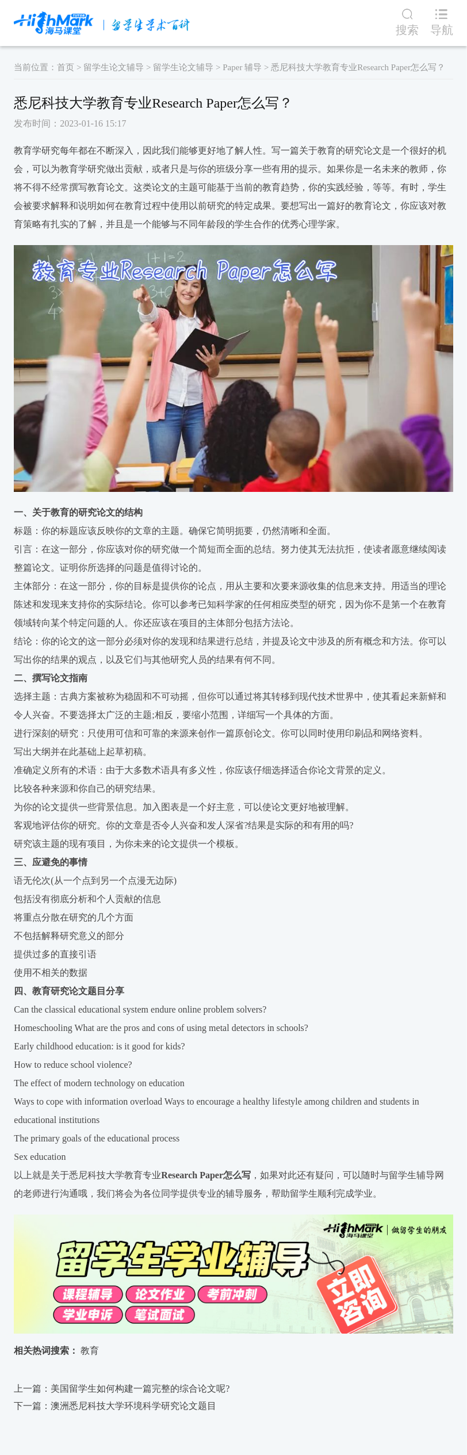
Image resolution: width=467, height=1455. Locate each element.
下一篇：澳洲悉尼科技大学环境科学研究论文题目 (115, 1406)
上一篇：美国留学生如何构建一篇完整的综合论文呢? (121, 1388)
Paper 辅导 (242, 67)
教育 (90, 1350)
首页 (65, 67)
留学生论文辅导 (113, 67)
